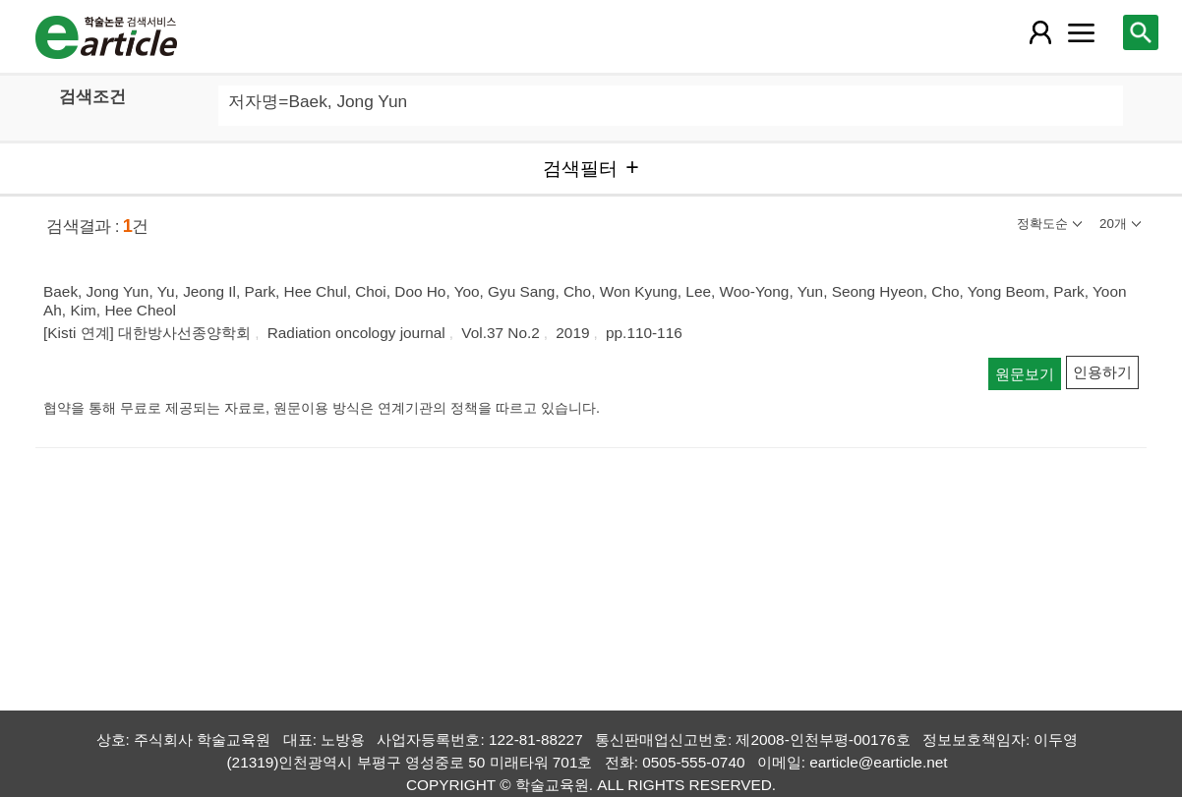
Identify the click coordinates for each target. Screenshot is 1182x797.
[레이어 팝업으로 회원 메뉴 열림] (1040, 32)
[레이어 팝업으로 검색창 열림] (1140, 32)
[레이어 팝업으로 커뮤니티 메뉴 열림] (1081, 32)
